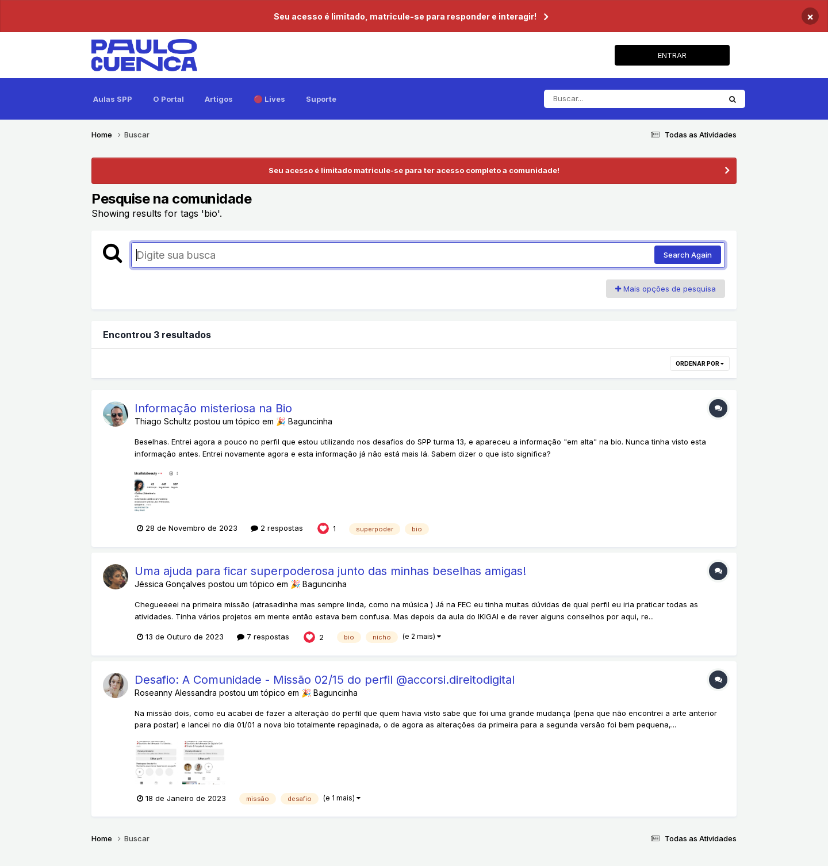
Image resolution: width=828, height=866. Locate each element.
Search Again (688, 254)
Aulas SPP (112, 99)
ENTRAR (672, 55)
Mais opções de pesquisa (665, 288)
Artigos (219, 99)
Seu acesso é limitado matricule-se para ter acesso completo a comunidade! (414, 170)
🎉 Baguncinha (304, 421)
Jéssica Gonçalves (170, 584)
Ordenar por (700, 363)
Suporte (321, 99)
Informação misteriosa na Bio (213, 408)
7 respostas (263, 636)
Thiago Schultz (164, 421)
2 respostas (277, 527)
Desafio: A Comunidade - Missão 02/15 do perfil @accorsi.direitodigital (325, 680)
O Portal (168, 99)
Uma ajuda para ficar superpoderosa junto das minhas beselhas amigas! (330, 571)
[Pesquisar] (632, 99)
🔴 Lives (269, 99)
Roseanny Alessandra (176, 693)
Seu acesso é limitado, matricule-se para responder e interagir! (405, 16)
